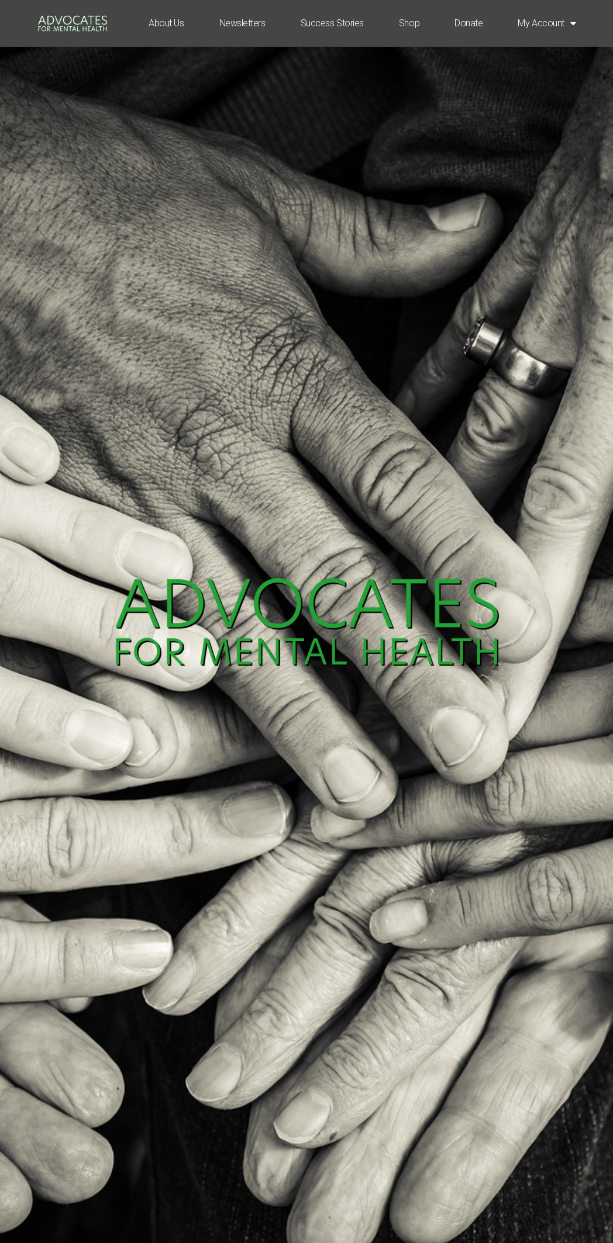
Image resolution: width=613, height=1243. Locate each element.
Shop (409, 23)
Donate (468, 23)
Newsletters (242, 23)
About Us (166, 23)
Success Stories (332, 23)
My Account (547, 23)
